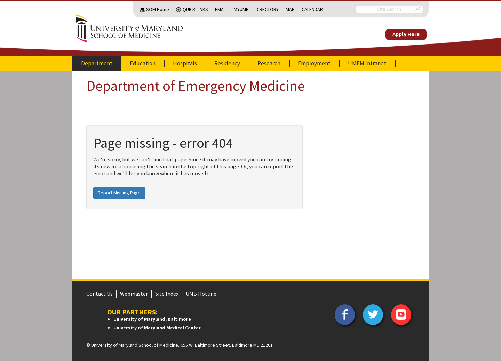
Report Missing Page (119, 193)
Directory (267, 9)
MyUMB (241, 9)
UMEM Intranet (367, 63)
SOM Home (157, 9)
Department (96, 63)
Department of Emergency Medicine (195, 86)
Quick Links (195, 9)
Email (221, 9)
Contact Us (99, 293)
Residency (227, 63)
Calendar (312, 9)
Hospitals (185, 63)
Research (268, 63)
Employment (314, 63)
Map (290, 9)
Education (143, 63)
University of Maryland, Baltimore (152, 319)
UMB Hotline (201, 293)
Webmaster (134, 293)
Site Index (166, 293)
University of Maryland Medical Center (157, 327)
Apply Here (406, 34)
